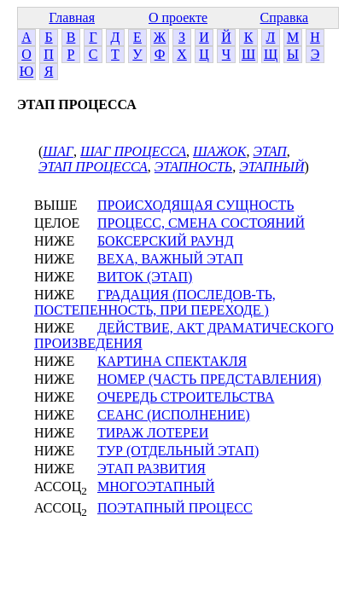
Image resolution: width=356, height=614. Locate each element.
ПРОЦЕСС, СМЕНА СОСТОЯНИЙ (201, 223)
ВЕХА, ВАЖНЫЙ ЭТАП (170, 259)
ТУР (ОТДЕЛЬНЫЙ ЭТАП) (178, 450)
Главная (72, 17)
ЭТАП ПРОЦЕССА (93, 166)
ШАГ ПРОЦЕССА (133, 151)
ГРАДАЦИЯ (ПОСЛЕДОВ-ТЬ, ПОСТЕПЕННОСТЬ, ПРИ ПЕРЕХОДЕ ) (155, 302)
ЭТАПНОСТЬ (193, 166)
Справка (284, 17)
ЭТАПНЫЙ (271, 166)
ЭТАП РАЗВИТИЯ (151, 468)
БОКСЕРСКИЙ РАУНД (165, 241)
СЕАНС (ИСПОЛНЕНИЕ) (173, 415)
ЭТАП (269, 151)
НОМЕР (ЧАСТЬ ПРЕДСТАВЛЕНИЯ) (209, 379)
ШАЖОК (219, 151)
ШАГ (58, 151)
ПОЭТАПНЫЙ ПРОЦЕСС (175, 508)
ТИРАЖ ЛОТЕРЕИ (152, 433)
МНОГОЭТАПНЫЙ (155, 486)
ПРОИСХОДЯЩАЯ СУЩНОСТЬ (195, 205)
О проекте (178, 17)
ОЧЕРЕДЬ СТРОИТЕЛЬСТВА (185, 397)
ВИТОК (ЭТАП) (144, 276)
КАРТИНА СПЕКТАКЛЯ (172, 361)
